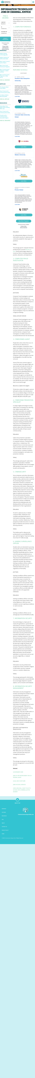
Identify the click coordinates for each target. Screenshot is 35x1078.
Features (4, 812)
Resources (4, 815)
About (3, 823)
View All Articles (4, 99)
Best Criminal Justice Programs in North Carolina (4, 71)
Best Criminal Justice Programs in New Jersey (4, 76)
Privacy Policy (5, 830)
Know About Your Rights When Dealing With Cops (5, 107)
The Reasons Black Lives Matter (4, 87)
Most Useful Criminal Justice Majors (5, 62)
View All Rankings (5, 80)
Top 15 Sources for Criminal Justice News (5, 91)
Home (3, 833)
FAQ (2, 819)
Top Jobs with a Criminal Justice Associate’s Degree (4, 116)
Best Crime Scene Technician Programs (5, 66)
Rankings (4, 808)
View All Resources (5, 120)
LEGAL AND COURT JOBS (19, 781)
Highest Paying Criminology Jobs (4, 54)
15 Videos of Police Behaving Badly (4, 95)
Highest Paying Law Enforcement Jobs (4, 58)
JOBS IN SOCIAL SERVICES (19, 784)
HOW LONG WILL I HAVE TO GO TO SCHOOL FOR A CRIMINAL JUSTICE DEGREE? (22, 789)
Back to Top (17, 803)
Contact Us (4, 826)
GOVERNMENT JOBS (18, 772)
